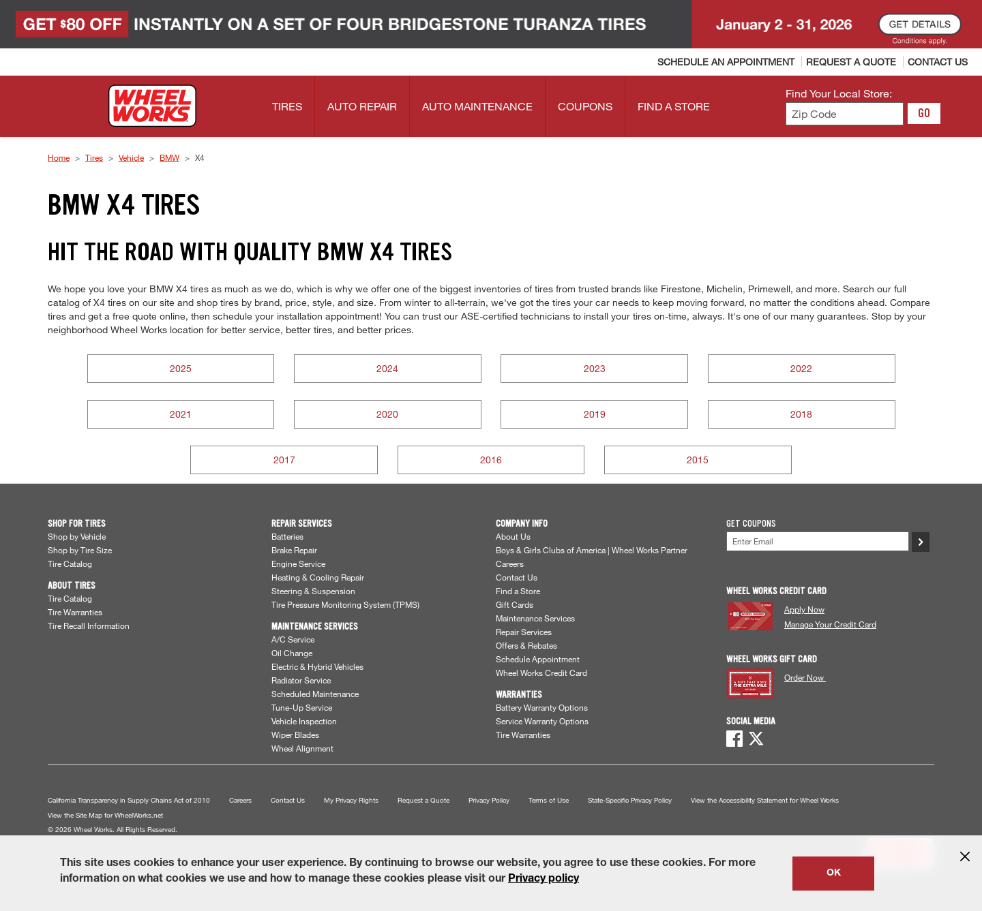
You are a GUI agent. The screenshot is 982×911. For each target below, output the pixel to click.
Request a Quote (423, 800)
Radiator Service (301, 680)
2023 (595, 368)
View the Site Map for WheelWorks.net (105, 815)
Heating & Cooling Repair (317, 577)
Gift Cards (514, 604)
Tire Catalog (70, 563)
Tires (94, 157)
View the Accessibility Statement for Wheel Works (765, 800)
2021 (181, 414)
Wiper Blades (295, 734)
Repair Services (524, 631)
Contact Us (516, 577)
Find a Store (518, 590)
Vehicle (131, 157)
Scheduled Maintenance (315, 693)
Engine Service (298, 563)
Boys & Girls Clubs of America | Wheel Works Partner (591, 549)
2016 (491, 459)
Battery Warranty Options (542, 707)
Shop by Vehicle (77, 536)
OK (834, 873)
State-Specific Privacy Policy (630, 800)
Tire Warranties (75, 611)
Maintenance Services (535, 618)
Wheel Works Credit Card (541, 672)
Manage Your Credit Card (830, 624)
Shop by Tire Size (80, 549)
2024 (387, 368)
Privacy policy (543, 879)
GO (924, 113)
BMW (169, 157)
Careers (510, 563)
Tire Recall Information (89, 625)
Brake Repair (294, 549)
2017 (284, 459)
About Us (513, 536)
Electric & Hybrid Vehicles (317, 666)
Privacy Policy (488, 800)
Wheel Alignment (302, 748)
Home (59, 157)
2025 (181, 368)
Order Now (805, 677)
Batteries (287, 536)
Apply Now (804, 609)
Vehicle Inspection (304, 720)
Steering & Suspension (313, 590)
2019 (595, 414)
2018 (801, 414)
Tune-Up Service (301, 707)
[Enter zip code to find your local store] (845, 114)
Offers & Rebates (526, 645)
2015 (698, 459)
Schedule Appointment (538, 658)
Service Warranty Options (542, 720)
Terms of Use (549, 800)
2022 (801, 368)
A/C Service (292, 639)
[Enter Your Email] (817, 541)
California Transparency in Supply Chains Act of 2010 (129, 800)
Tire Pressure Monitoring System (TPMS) (345, 604)
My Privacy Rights (351, 800)
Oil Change (291, 652)
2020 (387, 414)
